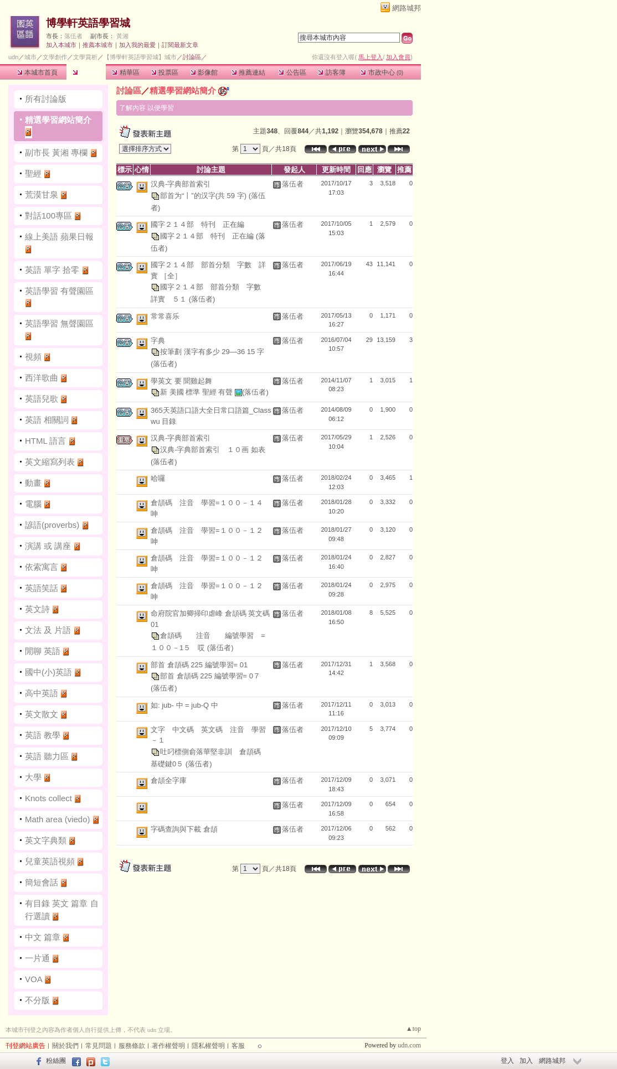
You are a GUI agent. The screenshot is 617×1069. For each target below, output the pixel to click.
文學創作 (55, 57)
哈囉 (158, 478)
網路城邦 (406, 8)
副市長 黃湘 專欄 (57, 152)
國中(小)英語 (48, 672)
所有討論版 (45, 98)
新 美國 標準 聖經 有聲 (197, 392)
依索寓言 (41, 567)
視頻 (33, 356)
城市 (30, 57)
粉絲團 (56, 1061)
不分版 (37, 1000)
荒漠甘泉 (41, 194)
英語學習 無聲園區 (59, 323)
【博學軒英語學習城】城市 (140, 57)
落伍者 (73, 36)
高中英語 (41, 693)
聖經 (33, 173)
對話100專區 (48, 215)
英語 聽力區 (47, 756)
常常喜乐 (165, 316)
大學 (33, 777)
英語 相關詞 (47, 419)
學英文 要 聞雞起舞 (181, 381)
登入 (507, 1061)
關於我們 (65, 1046)
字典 (158, 340)
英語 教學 (42, 735)
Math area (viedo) (57, 819)
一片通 (37, 958)
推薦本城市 (98, 44)
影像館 (204, 72)
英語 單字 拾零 (52, 269)
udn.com (409, 1045)
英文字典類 (45, 840)
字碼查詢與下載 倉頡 (184, 829)
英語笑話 (41, 588)
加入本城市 (61, 44)
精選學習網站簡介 (58, 119)
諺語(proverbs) (52, 525)
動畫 (33, 482)
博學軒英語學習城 (88, 23)
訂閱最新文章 (180, 44)
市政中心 (382, 72)
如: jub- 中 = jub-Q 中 (184, 705)
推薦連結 (248, 72)
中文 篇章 (42, 937)
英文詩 (37, 609)
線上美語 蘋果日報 (59, 236)
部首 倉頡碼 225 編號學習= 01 (199, 665)
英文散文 (41, 714)
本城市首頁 (37, 72)
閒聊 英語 (42, 651)
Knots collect (48, 798)
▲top (413, 1028)
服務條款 (132, 1046)
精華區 (125, 72)
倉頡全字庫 (169, 780)
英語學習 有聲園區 (59, 290)
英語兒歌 (41, 398)
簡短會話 (41, 882)
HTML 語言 (45, 440)
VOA (33, 979)
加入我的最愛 (137, 44)
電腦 (33, 503)
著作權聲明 (168, 1046)
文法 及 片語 (48, 630)
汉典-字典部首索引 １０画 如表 (212, 449)
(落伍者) (202, 299)
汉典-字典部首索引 (180, 184)
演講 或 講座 (48, 546)
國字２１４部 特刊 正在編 (197, 224)
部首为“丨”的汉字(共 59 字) (204, 195)
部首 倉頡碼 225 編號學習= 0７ (210, 676)
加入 (526, 1061)
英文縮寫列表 (50, 461)
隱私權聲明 (208, 1046)
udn (13, 57)
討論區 (86, 72)
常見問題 (98, 1046)
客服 (238, 1046)
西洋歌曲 (41, 377)
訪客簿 (331, 72)
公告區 (292, 72)
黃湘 (122, 36)
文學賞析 (85, 57)
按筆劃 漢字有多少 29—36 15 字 (212, 351)
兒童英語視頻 (50, 861)
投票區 (164, 72)
